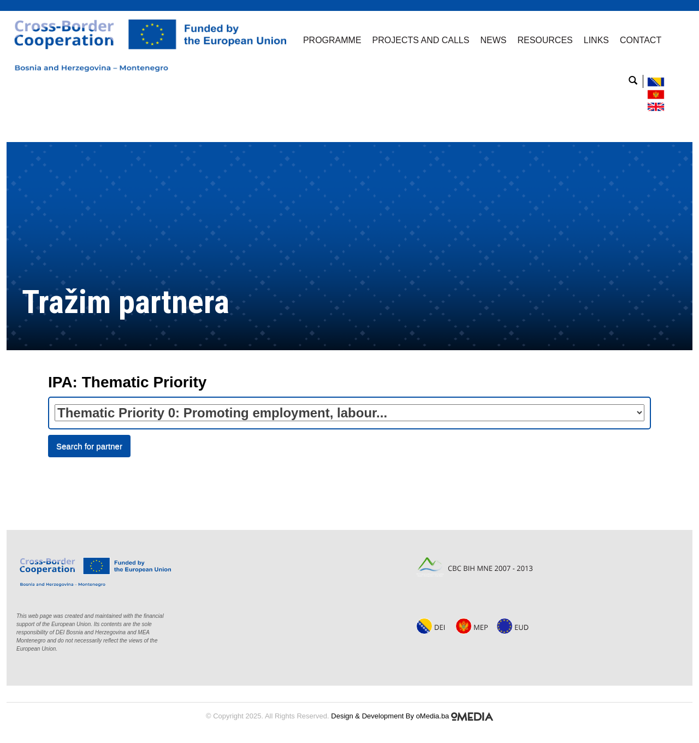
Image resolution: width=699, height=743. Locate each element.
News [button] (493, 40)
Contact (640, 40)
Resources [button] (544, 40)
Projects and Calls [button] (421, 40)
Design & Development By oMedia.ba (412, 716)
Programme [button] (332, 40)
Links (596, 40)
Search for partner (89, 446)
